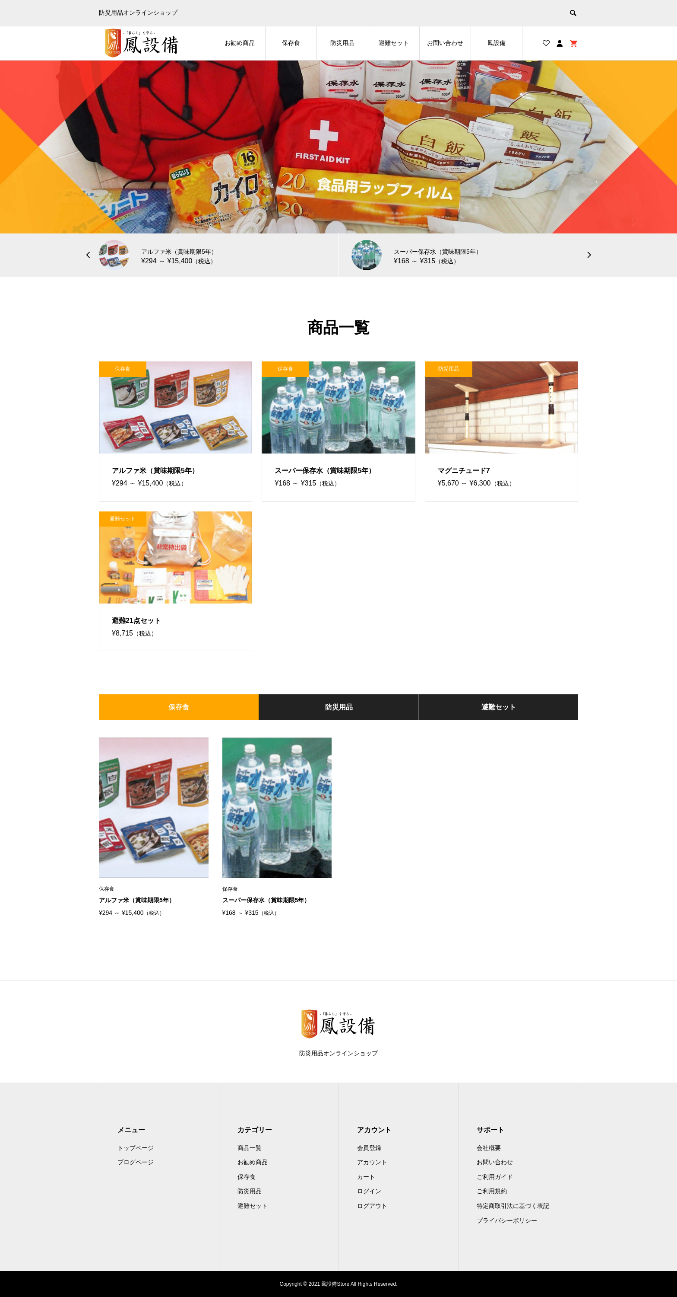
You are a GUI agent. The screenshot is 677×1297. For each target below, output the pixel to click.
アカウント (372, 1162)
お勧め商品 (240, 42)
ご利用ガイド (495, 1176)
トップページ (135, 1147)
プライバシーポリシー (507, 1220)
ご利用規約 (492, 1191)
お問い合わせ (445, 42)
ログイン (369, 1191)
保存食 (291, 42)
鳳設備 (496, 42)
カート (366, 1176)
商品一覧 (249, 1147)
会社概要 (489, 1147)
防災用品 (342, 42)
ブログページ (135, 1162)
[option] (338, 147)
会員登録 (369, 1147)
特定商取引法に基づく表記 (513, 1205)
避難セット (394, 42)
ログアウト (372, 1205)
